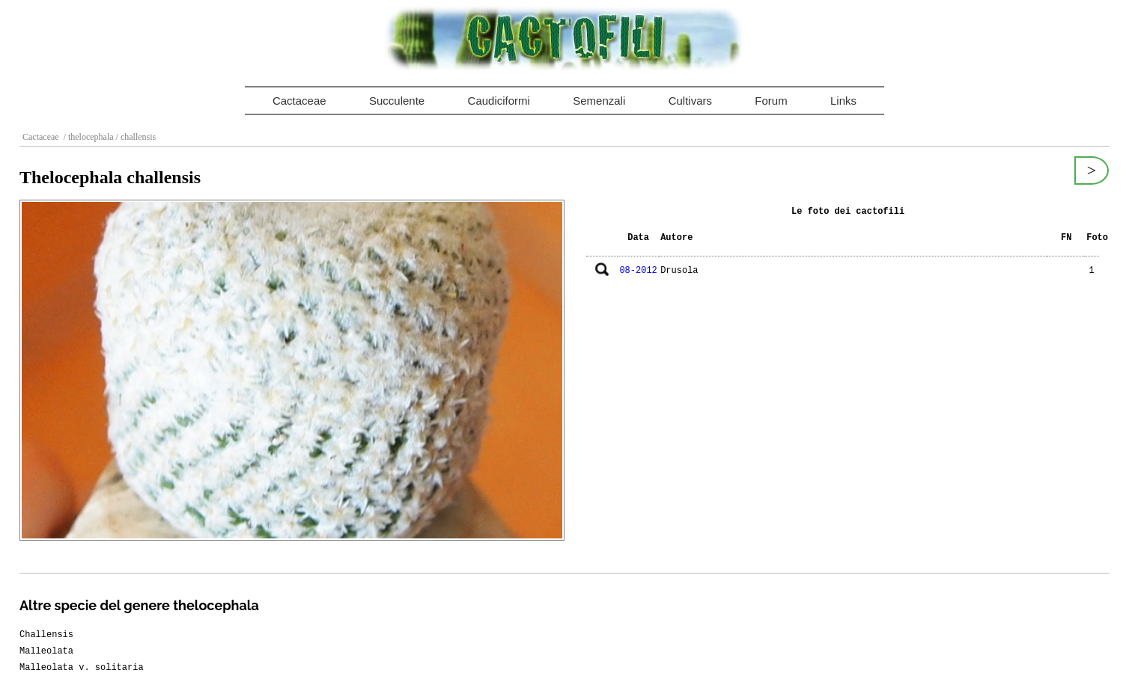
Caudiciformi (499, 100)
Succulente (396, 100)
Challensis (46, 635)
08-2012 (638, 270)
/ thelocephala (87, 137)
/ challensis (135, 137)
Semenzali (599, 100)
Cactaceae (299, 100)
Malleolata (46, 651)
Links (843, 100)
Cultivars (690, 100)
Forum (771, 100)
